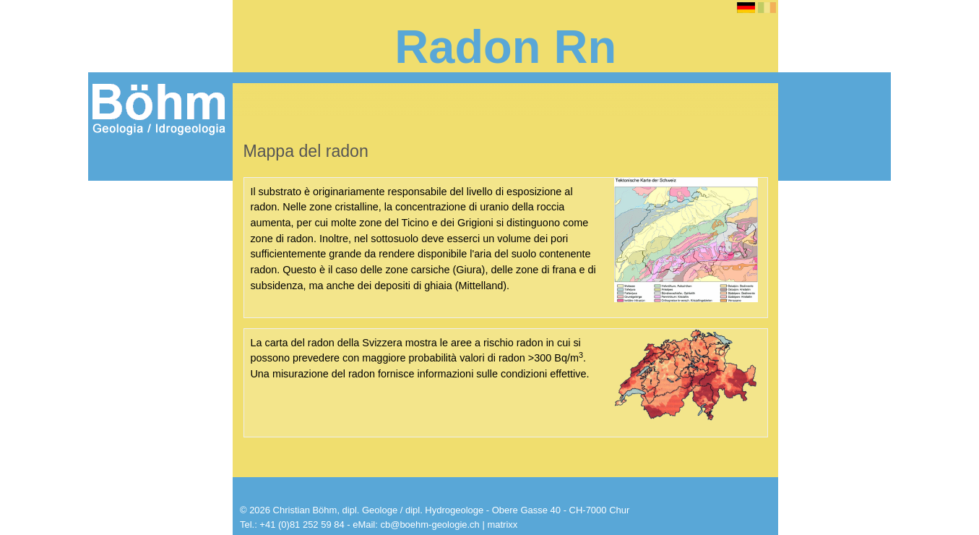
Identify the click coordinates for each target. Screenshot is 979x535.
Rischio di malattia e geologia (159, 269)
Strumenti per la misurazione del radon (155, 440)
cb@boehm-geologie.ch (429, 524)
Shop (108, 493)
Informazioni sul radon (155, 215)
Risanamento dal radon (165, 390)
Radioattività (139, 239)
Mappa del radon (151, 374)
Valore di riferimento (157, 358)
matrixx (502, 524)
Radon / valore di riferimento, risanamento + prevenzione (151, 318)
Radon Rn (122, 192)
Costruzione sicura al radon (160, 411)
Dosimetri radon (138, 470)
